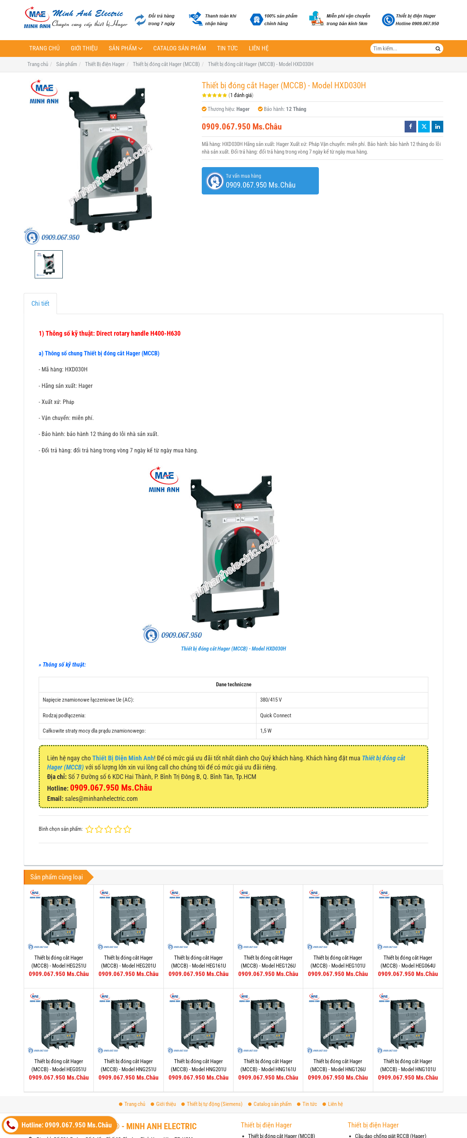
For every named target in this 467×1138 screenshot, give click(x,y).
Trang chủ (44, 48)
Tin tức (227, 48)
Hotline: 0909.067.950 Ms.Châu (58, 1125)
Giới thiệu (84, 48)
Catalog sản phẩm (179, 48)
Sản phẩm (123, 48)
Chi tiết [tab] (40, 303)
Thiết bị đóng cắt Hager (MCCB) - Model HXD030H (233, 648)
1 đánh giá (241, 95)
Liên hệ (259, 48)
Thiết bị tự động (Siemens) (212, 1104)
